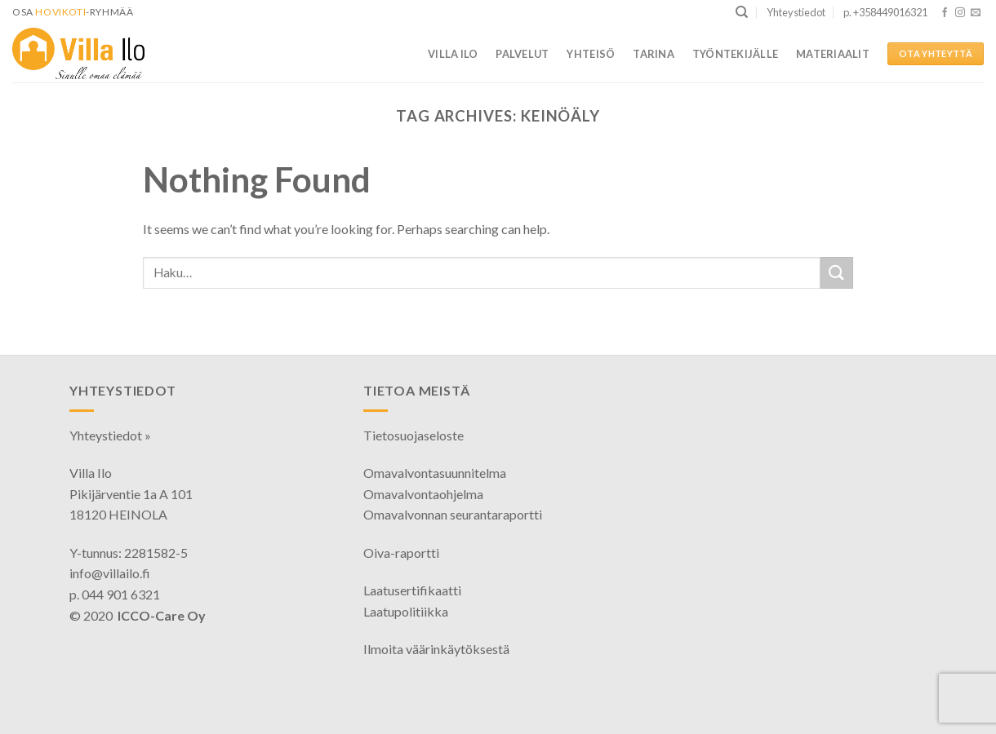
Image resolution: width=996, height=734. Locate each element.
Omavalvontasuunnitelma (434, 472)
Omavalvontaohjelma (423, 494)
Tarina (653, 53)
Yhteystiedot (796, 12)
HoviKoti (60, 12)
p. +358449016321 (885, 12)
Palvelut (522, 53)
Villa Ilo (453, 53)
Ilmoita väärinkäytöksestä (436, 649)
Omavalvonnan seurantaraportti (452, 514)
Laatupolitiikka (405, 611)
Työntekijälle (735, 53)
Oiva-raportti (401, 552)
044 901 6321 (121, 594)
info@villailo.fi (109, 573)
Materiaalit (832, 53)
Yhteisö (591, 53)
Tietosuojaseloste (413, 435)
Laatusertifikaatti (412, 590)
